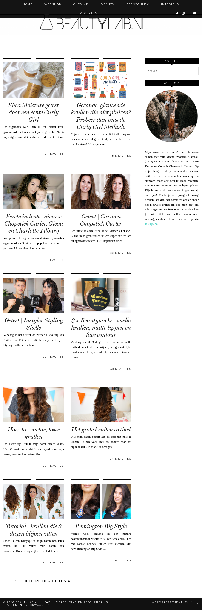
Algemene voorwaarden (28, 605)
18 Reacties (121, 155)
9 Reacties (54, 259)
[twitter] (177, 13)
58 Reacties (120, 368)
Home (27, 4)
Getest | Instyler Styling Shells (34, 324)
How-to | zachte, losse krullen (34, 433)
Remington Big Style (101, 526)
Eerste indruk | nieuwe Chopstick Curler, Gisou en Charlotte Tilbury (33, 223)
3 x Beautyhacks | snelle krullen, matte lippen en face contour (101, 327)
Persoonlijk (137, 4)
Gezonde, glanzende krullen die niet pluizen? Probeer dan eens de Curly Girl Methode (101, 116)
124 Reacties (119, 458)
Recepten (88, 13)
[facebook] (189, 13)
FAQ (47, 602)
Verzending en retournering (82, 602)
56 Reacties (120, 252)
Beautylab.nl (27, 602)
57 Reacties (53, 465)
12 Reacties (53, 153)
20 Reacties (53, 356)
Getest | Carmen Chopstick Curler (101, 220)
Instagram (151, 224)
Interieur (170, 4)
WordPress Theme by (175, 602)
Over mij (81, 4)
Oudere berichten (46, 581)
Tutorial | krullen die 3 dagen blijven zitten (34, 530)
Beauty (107, 4)
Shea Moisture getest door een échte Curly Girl (34, 112)
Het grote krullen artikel (101, 429)
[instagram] (183, 13)
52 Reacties (53, 562)
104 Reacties (119, 560)
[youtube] (195, 13)
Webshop (52, 4)
